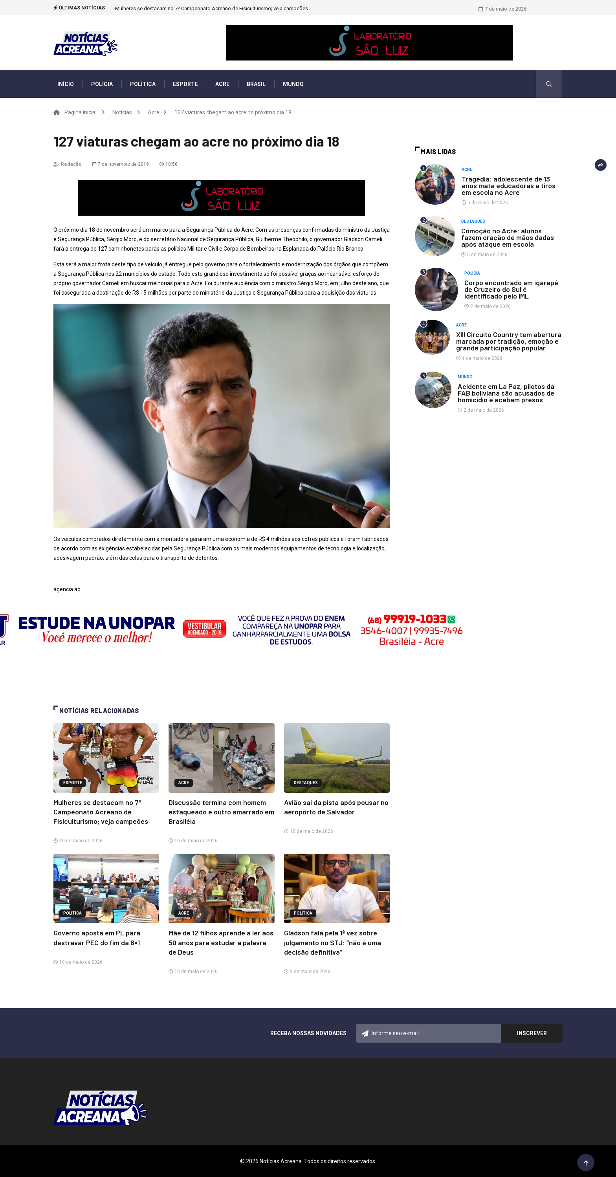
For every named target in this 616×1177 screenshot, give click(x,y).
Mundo (293, 84)
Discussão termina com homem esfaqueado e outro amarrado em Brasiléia (221, 811)
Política (143, 84)
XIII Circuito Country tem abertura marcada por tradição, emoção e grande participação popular (508, 341)
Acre (222, 84)
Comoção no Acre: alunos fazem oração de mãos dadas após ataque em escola (507, 237)
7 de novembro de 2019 (120, 164)
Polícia (102, 84)
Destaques (306, 783)
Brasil (256, 84)
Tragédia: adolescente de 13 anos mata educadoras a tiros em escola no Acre (509, 185)
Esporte (185, 84)
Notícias (122, 112)
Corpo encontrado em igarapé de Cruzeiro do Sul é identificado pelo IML (511, 289)
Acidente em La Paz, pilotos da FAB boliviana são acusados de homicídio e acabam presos (506, 393)
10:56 (169, 164)
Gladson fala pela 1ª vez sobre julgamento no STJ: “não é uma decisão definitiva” (332, 941)
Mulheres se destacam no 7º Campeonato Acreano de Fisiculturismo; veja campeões (211, 8)
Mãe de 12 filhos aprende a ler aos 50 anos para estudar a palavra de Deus (221, 941)
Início (65, 84)
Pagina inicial (80, 112)
